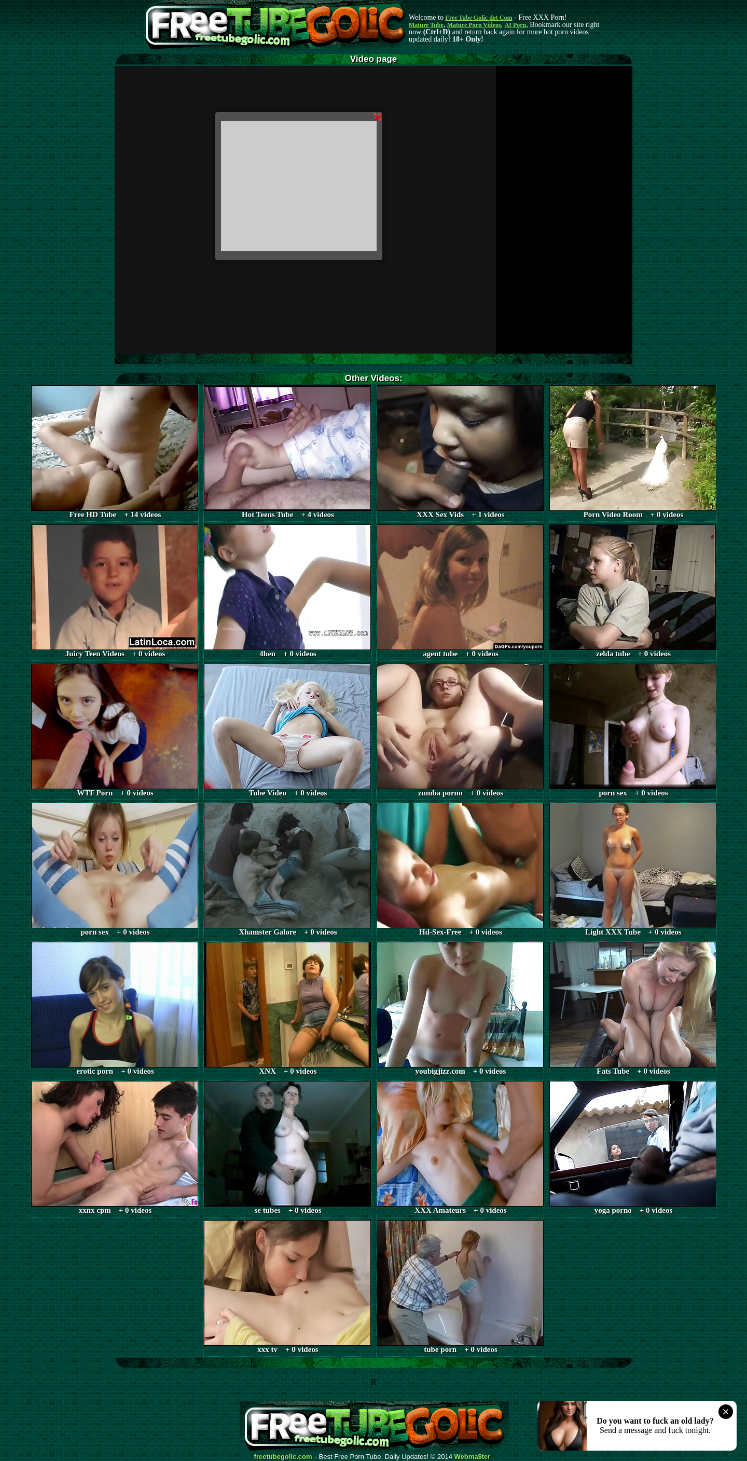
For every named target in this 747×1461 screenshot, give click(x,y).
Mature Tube (426, 25)
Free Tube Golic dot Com (478, 17)
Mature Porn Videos (474, 25)
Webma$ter (472, 1456)
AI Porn (516, 25)
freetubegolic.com (283, 1456)
